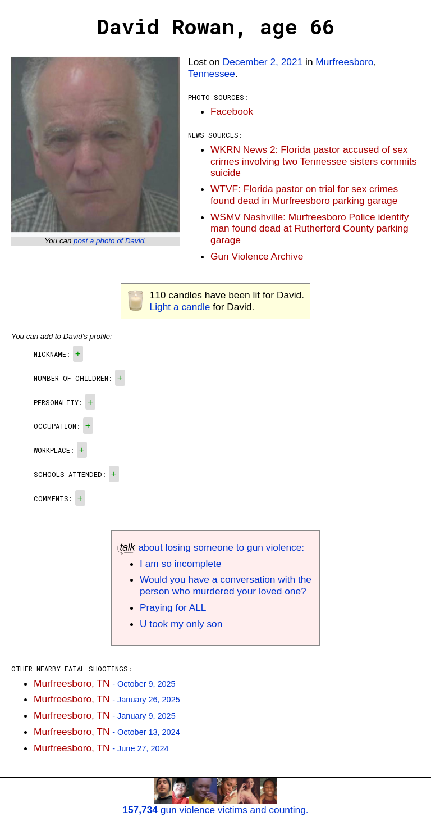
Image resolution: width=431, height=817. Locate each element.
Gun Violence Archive (256, 256)
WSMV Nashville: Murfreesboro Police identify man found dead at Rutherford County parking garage (309, 228)
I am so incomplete (180, 563)
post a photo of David (109, 241)
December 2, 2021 (263, 61)
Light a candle (180, 306)
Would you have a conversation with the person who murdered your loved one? (225, 585)
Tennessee (211, 73)
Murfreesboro (344, 61)
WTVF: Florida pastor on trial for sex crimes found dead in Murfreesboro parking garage (304, 194)
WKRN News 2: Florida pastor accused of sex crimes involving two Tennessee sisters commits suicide (313, 161)
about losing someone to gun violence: (210, 547)
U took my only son (181, 623)
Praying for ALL (173, 607)
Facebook (231, 111)
